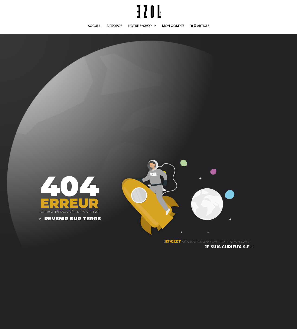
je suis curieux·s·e (226, 247)
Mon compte (173, 26)
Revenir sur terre (72, 218)
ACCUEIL (94, 26)
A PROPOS (115, 26)
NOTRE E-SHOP (140, 26)
